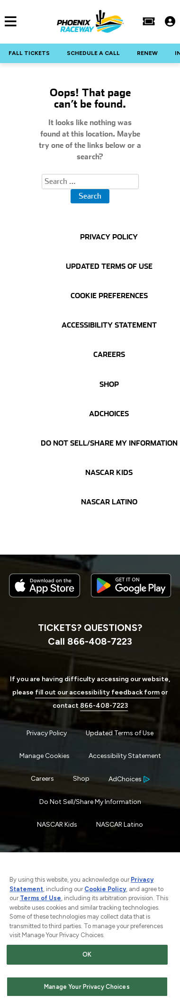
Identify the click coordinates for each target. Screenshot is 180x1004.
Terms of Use (40, 899)
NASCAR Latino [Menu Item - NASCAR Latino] (119, 825)
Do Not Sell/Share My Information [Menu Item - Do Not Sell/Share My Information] (90, 802)
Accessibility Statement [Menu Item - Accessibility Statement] (125, 756)
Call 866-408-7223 (90, 641)
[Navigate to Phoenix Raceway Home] (90, 21)
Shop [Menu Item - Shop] (81, 779)
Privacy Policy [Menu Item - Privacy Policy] (47, 733)
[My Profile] (170, 21)
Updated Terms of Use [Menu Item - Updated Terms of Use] (119, 733)
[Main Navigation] (8, 21)
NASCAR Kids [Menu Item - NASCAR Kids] (57, 825)
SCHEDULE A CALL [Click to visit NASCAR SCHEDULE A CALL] (93, 53)
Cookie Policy (105, 890)
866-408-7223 (104, 706)
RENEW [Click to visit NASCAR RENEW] (147, 53)
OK (86, 955)
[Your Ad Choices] (129, 779)
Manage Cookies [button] (44, 756)
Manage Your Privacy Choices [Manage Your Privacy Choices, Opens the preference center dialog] (87, 987)
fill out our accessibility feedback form (97, 692)
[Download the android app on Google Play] (131, 605)
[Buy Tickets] (148, 21)
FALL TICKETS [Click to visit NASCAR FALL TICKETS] (29, 53)
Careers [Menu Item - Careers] (42, 779)
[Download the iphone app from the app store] (44, 595)
